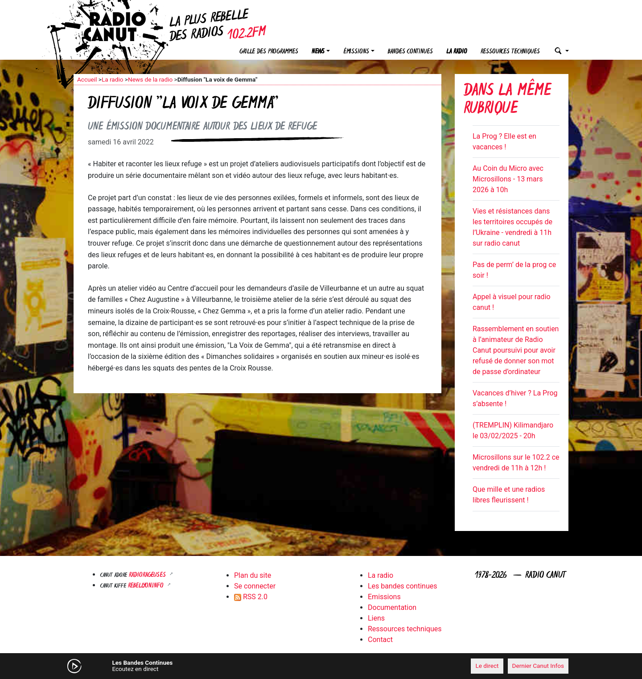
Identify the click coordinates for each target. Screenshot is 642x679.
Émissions (356, 52)
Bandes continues (410, 52)
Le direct (486, 665)
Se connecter (255, 586)
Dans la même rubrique (507, 100)
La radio (456, 52)
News (318, 52)
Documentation (392, 607)
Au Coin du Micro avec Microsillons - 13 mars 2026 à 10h (508, 179)
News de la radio (150, 79)
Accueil (87, 79)
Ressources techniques (510, 52)
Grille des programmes (268, 52)
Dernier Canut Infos (538, 665)
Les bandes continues (402, 586)
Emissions (384, 597)
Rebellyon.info (146, 586)
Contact (380, 639)
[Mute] (212, 666)
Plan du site (252, 575)
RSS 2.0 (251, 597)
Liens (376, 618)
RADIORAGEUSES (148, 575)
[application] (321, 666)
